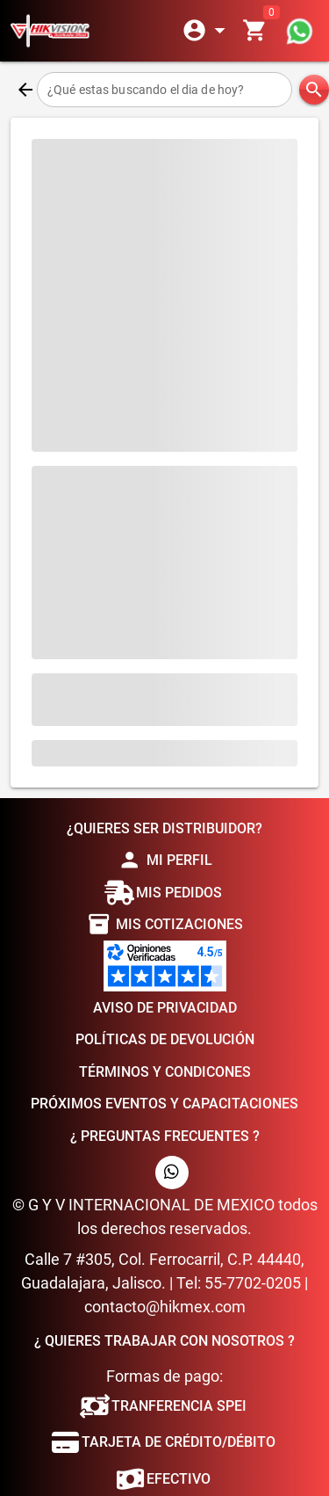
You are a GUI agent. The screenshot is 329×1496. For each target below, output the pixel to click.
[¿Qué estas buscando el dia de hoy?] (164, 89)
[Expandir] (207, 31)
